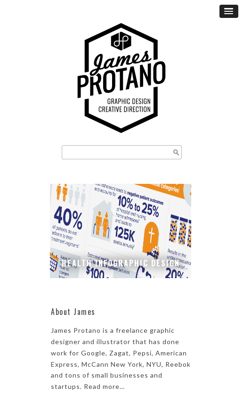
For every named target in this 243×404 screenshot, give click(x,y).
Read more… (104, 386)
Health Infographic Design (121, 263)
